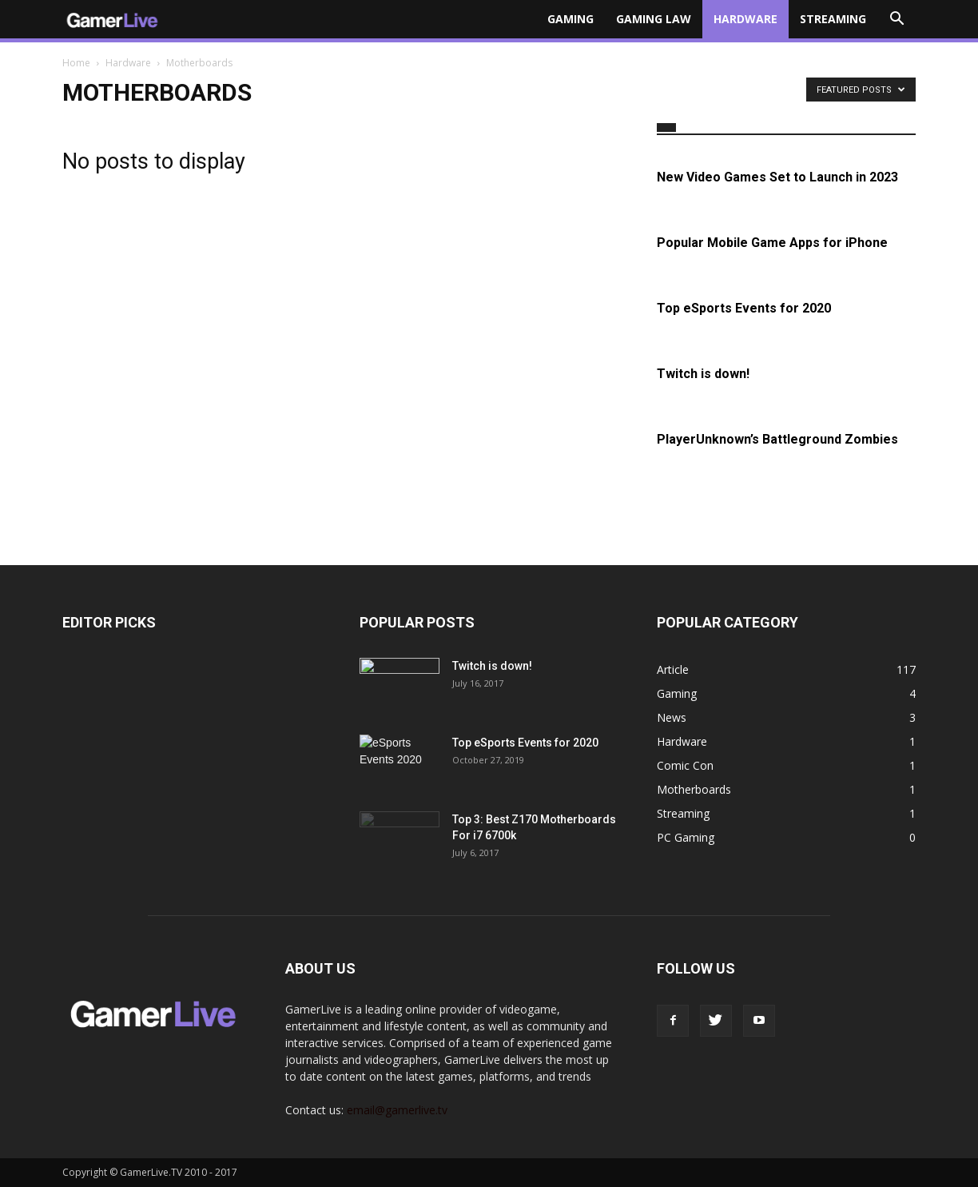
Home (76, 63)
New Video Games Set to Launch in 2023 (777, 177)
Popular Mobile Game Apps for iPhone (772, 242)
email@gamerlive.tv (397, 1109)
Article (673, 669)
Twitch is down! (703, 373)
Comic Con (685, 765)
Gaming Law (653, 18)
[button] (896, 19)
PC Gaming (685, 837)
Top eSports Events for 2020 (744, 308)
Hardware (745, 18)
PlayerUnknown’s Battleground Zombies (777, 439)
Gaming (570, 18)
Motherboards (694, 789)
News (671, 717)
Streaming (833, 18)
